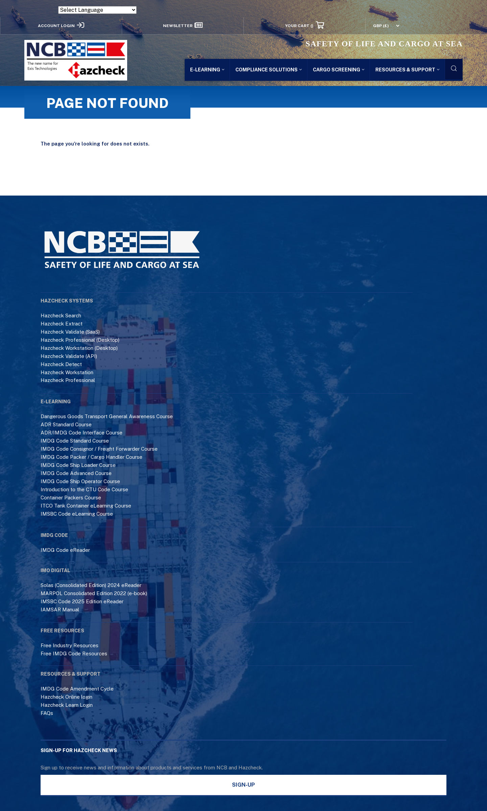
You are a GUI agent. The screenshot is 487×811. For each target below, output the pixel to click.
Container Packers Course (71, 497)
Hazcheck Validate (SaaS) (70, 332)
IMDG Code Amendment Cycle (77, 689)
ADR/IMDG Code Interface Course (81, 432)
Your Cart (304, 25)
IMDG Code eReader (65, 550)
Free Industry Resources (69, 645)
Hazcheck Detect (61, 364)
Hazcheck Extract (62, 323)
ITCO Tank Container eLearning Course (86, 506)
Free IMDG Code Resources (74, 653)
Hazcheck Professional (68, 380)
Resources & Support (407, 69)
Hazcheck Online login (66, 697)
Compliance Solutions (268, 69)
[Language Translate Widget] (97, 10)
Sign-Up (243, 785)
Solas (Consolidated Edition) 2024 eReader (91, 585)
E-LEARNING (207, 69)
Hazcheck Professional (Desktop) (80, 340)
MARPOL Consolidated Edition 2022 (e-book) (94, 593)
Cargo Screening (338, 69)
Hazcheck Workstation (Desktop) (79, 348)
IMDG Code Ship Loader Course (78, 465)
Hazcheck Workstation (67, 372)
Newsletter (183, 25)
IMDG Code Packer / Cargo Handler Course (91, 457)
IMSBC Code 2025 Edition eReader (82, 601)
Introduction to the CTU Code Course (84, 489)
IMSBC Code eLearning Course (77, 514)
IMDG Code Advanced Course (76, 473)
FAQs (47, 713)
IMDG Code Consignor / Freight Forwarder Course (99, 449)
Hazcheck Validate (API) (69, 356)
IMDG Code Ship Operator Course (80, 481)
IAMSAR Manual (60, 609)
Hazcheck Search (61, 315)
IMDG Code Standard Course (75, 441)
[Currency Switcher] (383, 25)
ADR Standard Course (66, 424)
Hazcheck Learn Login (67, 705)
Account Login (61, 25)
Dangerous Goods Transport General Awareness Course (107, 416)
